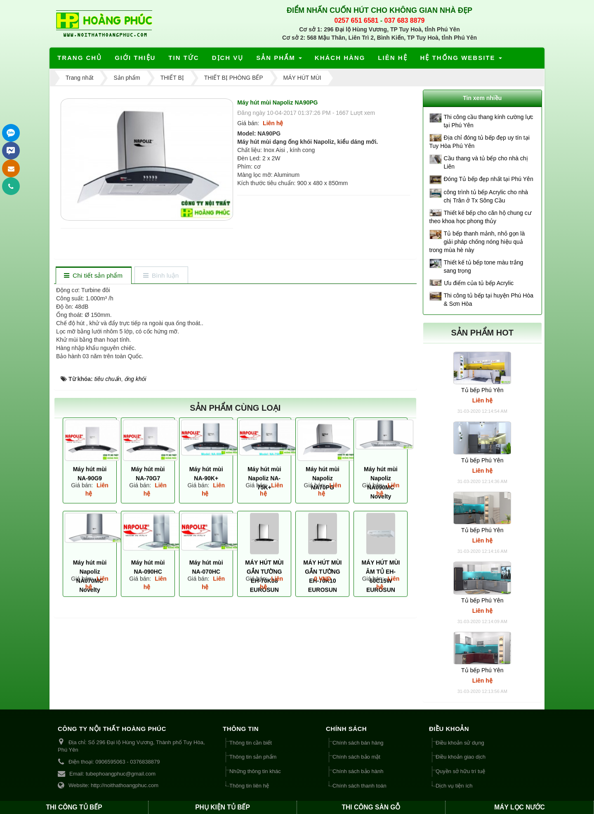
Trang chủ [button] (79, 57)
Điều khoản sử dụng (460, 743)
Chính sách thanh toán (359, 786)
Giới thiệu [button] (135, 57)
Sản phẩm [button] (279, 60)
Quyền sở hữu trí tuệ (460, 771)
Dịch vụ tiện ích (454, 786)
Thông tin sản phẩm (252, 757)
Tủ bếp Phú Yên (482, 390)
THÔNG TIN (241, 728)
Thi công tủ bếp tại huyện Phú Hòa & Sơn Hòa (488, 299)
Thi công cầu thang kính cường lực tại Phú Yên (488, 121)
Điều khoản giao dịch (461, 757)
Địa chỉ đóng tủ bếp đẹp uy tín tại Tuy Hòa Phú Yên (479, 141)
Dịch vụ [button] (228, 57)
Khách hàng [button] (340, 57)
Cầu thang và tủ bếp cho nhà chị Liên (486, 162)
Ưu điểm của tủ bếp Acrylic (479, 283)
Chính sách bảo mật (356, 757)
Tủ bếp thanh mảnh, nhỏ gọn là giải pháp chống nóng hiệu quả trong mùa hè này (477, 241)
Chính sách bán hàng (358, 743)
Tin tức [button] (183, 57)
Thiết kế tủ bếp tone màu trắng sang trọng (483, 266)
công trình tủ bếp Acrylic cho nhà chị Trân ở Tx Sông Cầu (486, 196)
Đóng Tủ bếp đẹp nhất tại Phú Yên (488, 179)
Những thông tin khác (255, 771)
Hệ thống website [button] (461, 60)
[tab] (93, 276)
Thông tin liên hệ (249, 786)
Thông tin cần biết (250, 743)
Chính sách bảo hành (357, 771)
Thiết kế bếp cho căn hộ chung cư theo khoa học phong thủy (480, 216)
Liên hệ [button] (392, 57)
